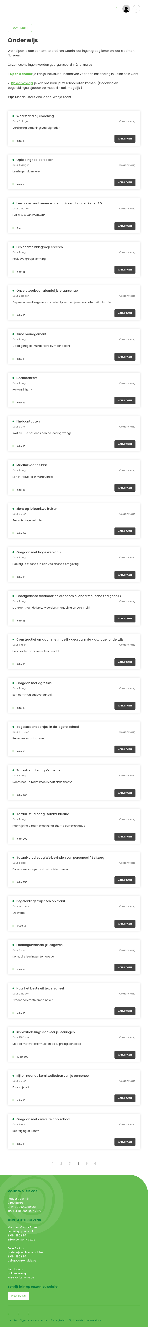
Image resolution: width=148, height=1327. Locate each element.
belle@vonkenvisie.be (22, 1260)
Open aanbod (21, 74)
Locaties (13, 1320)
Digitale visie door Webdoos (85, 1320)
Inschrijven (18, 1296)
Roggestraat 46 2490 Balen (18, 1201)
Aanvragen (125, 138)
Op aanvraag (22, 83)
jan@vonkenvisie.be (21, 1277)
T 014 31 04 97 (17, 1235)
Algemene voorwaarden (34, 1320)
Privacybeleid (58, 1320)
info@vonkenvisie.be (21, 1239)
